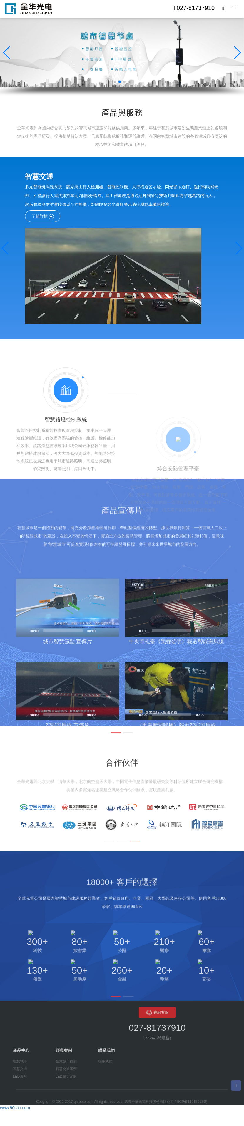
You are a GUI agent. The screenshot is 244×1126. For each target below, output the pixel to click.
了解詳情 (42, 216)
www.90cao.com (15, 1108)
